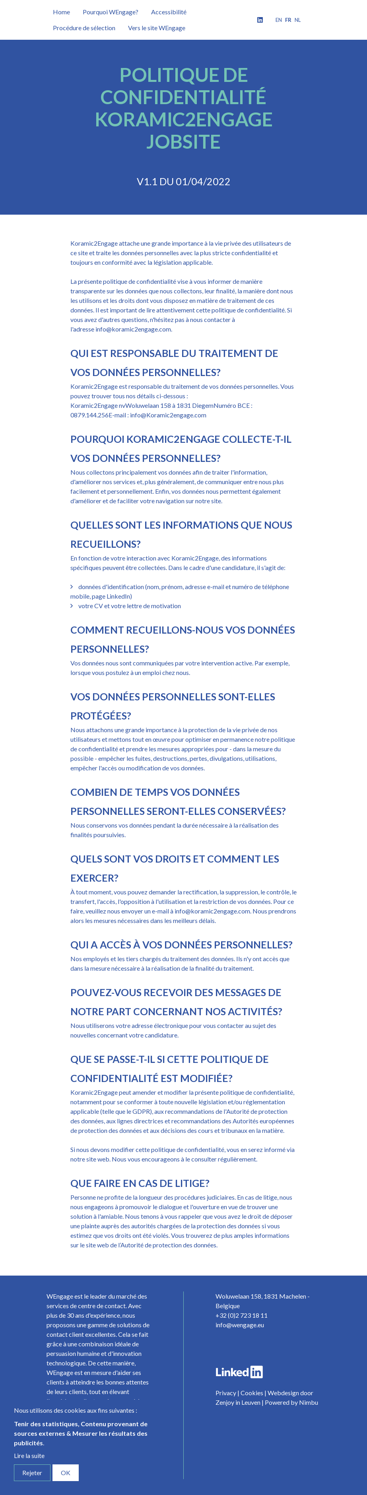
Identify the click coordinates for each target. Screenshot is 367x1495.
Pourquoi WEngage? (110, 12)
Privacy (226, 1392)
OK (65, 1472)
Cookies (252, 1392)
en (279, 20)
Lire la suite (29, 1455)
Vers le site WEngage (156, 27)
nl (298, 20)
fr (288, 20)
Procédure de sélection (84, 27)
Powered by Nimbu (291, 1402)
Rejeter (32, 1472)
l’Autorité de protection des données (167, 1245)
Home (61, 12)
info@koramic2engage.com (133, 329)
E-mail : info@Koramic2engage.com (157, 415)
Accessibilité (168, 12)
